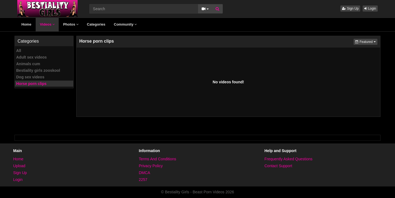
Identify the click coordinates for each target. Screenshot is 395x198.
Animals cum (28, 64)
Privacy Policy (151, 166)
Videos (47, 24)
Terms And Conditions (157, 159)
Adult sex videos (31, 57)
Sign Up (350, 8)
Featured (366, 41)
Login (370, 8)
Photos (70, 24)
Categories (96, 24)
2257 (143, 179)
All (18, 50)
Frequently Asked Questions (288, 159)
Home (26, 24)
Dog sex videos (30, 77)
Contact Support (278, 166)
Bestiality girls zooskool (38, 70)
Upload (19, 166)
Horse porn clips (31, 83)
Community (125, 24)
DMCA (144, 172)
